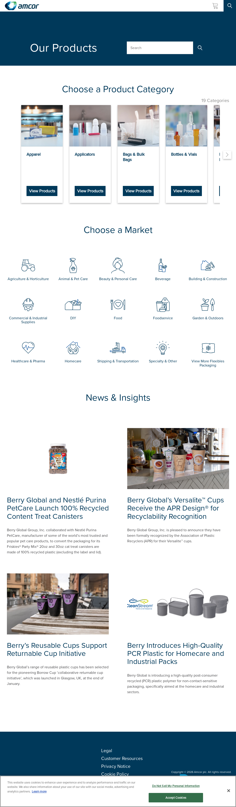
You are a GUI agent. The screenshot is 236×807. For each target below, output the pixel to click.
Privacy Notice (115, 763)
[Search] (199, 47)
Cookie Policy (115, 771)
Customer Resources (122, 755)
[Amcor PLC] (22, 6)
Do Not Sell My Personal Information (176, 786)
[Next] (227, 153)
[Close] (229, 791)
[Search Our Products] (160, 47)
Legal (106, 747)
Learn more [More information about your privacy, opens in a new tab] (39, 791)
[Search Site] (230, 6)
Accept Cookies (175, 797)
